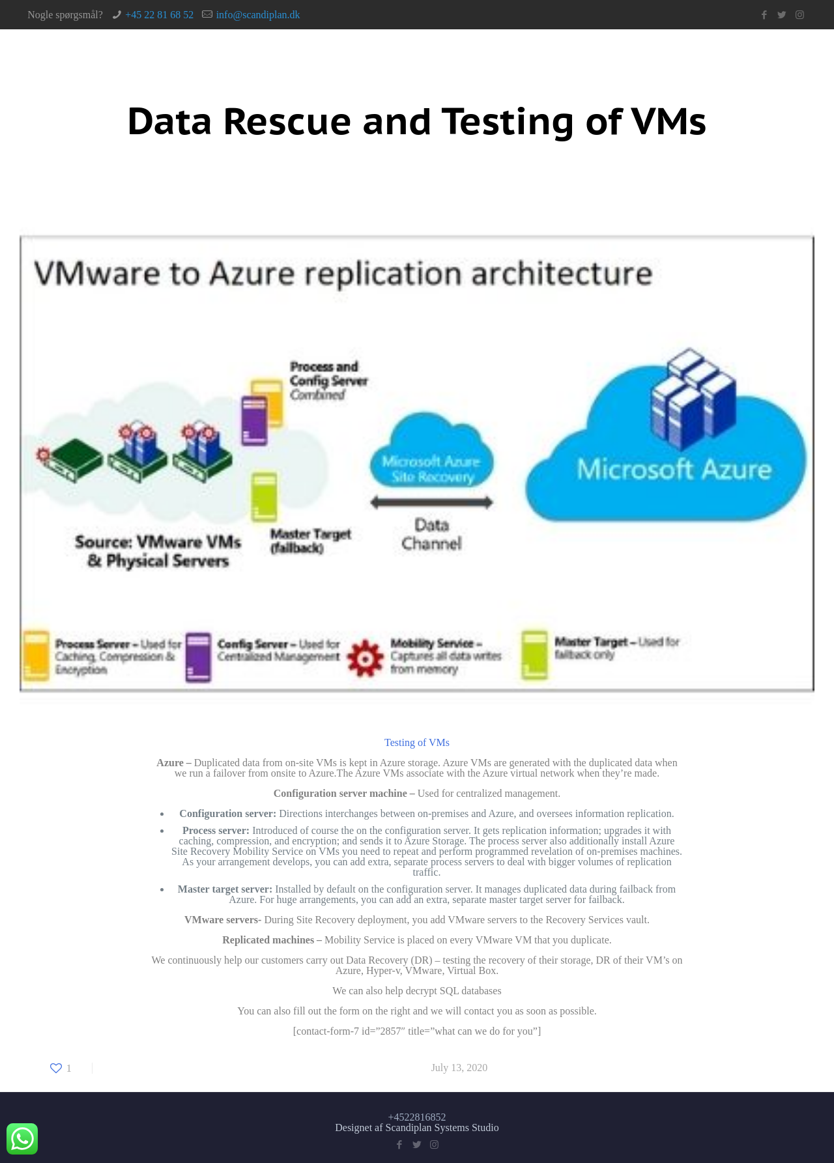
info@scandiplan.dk (258, 14)
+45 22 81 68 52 (159, 14)
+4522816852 (417, 1117)
